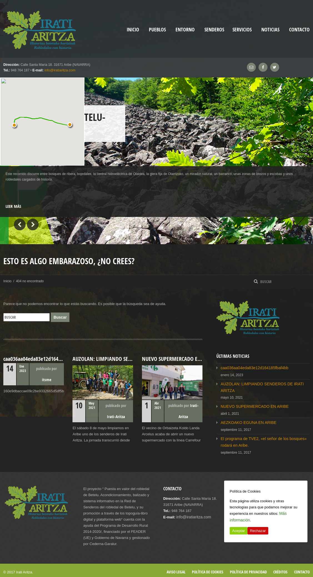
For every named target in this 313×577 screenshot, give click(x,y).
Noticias (270, 29)
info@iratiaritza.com (59, 70)
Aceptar (238, 531)
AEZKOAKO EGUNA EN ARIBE (246, 420)
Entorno (185, 29)
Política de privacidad (248, 568)
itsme (46, 379)
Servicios (242, 29)
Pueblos (157, 29)
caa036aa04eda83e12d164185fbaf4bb (252, 367)
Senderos (214, 29)
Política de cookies (207, 568)
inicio (133, 29)
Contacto (299, 29)
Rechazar (258, 531)
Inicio (7, 281)
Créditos (280, 568)
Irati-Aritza (115, 416)
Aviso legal (176, 568)
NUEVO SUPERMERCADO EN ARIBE (252, 405)
